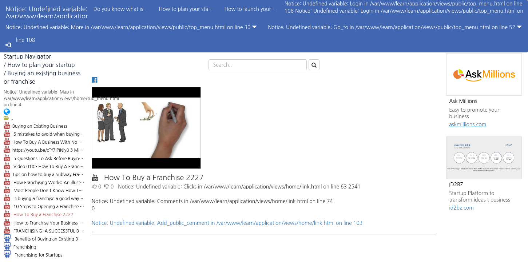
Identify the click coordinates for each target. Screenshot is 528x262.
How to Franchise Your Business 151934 (44, 222)
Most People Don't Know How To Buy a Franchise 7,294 (44, 189)
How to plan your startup (41, 65)
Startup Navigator (27, 56)
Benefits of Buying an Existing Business (44, 238)
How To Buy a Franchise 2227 (38, 213)
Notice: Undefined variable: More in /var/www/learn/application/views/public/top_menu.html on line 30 (131, 27)
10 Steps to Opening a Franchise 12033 (44, 205)
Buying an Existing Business (35, 125)
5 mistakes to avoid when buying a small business (44, 133)
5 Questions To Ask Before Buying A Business (44, 157)
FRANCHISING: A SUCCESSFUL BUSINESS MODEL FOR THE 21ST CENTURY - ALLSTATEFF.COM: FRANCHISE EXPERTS (44, 230)
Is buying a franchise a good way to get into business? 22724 (44, 197)
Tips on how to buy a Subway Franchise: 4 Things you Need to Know (44, 173)
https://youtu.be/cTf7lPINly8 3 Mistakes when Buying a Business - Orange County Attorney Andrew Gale (44, 149)
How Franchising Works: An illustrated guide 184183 (44, 181)
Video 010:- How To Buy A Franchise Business (44, 165)
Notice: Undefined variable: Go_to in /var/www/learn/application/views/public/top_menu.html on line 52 (394, 27)
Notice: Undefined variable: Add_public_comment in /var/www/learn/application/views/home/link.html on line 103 (264, 227)
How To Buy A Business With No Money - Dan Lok (44, 141)
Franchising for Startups (33, 254)
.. (8, 118)
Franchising (20, 246)
